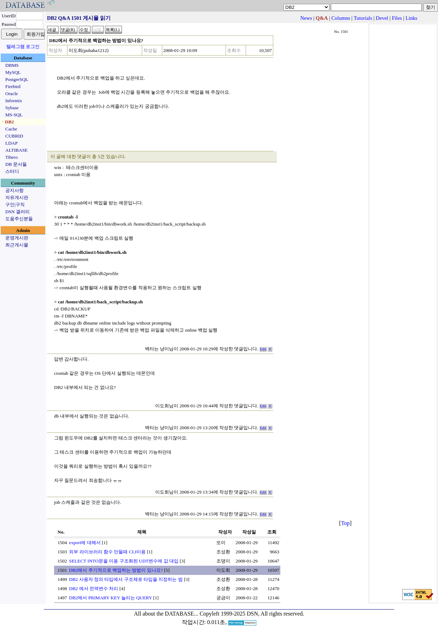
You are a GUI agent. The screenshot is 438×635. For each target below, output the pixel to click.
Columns (341, 18)
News (306, 18)
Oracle (11, 93)
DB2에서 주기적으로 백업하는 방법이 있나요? (116, 570)
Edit (263, 349)
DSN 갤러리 (17, 211)
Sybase (12, 107)
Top (345, 523)
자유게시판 (16, 197)
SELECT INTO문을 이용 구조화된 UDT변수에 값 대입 (124, 561)
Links (411, 18)
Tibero (11, 157)
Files (397, 18)
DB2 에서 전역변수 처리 (93, 588)
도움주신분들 (19, 218)
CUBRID (14, 136)
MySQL (13, 72)
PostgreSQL (16, 79)
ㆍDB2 (7, 121)
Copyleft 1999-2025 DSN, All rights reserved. (252, 614)
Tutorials (363, 18)
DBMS (12, 65)
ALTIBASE (16, 150)
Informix (13, 100)
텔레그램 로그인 (23, 46)
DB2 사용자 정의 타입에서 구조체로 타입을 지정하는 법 (126, 579)
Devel (382, 18)
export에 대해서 (84, 542)
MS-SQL (14, 114)
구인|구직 (15, 204)
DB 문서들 (16, 164)
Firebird (13, 86)
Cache (11, 129)
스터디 (12, 171)
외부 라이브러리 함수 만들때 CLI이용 (107, 551)
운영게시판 (16, 237)
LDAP (11, 143)
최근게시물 (16, 244)
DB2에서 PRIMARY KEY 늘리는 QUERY (110, 597)
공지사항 (14, 190)
